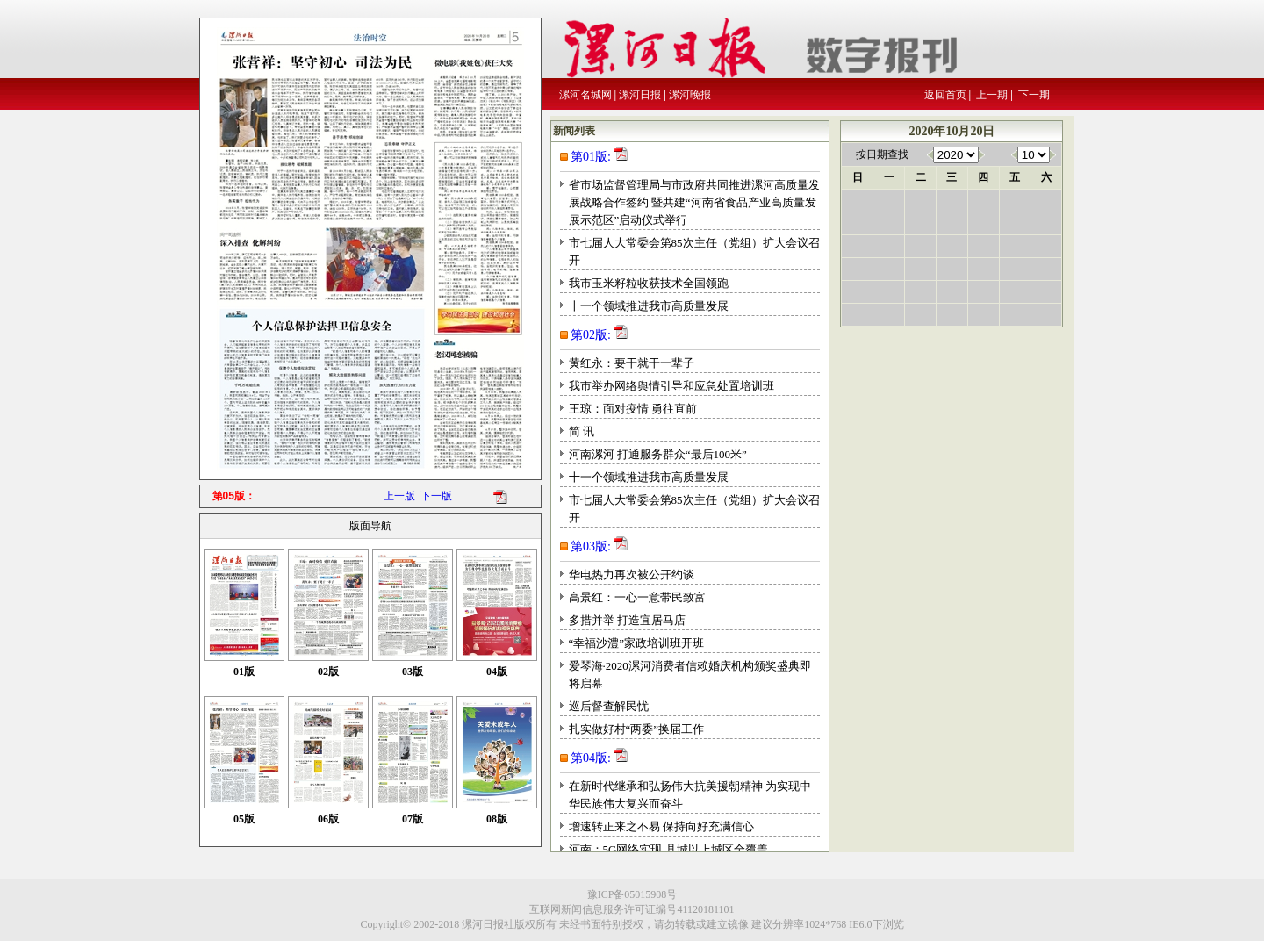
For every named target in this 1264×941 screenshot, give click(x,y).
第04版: (591, 758)
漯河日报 (640, 95)
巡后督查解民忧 (609, 706)
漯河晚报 (690, 95)
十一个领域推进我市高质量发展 (649, 305)
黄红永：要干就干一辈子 (631, 363)
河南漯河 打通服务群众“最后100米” (658, 454)
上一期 (992, 95)
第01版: (591, 156)
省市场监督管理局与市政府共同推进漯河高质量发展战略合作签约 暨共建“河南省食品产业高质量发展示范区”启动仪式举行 (694, 202)
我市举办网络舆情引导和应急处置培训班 (671, 385)
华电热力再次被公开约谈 (631, 574)
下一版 (436, 496)
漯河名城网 (585, 95)
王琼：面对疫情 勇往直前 (633, 408)
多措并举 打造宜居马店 (627, 620)
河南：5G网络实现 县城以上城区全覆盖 (668, 849)
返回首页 (945, 95)
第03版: (591, 546)
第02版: (591, 334)
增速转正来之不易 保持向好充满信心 (661, 826)
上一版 (399, 496)
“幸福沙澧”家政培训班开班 (637, 643)
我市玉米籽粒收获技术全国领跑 (649, 283)
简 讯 (581, 431)
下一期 (1034, 95)
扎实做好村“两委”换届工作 (637, 729)
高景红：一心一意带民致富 (637, 597)
